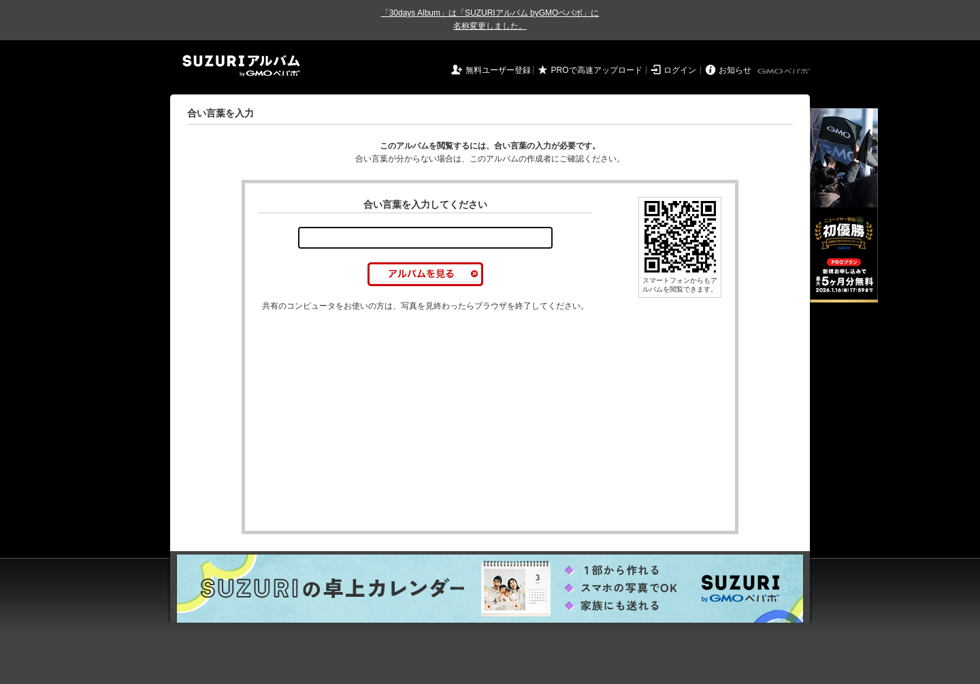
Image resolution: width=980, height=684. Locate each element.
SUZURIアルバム (241, 65)
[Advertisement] (373, 421)
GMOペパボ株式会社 (784, 71)
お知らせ (735, 70)
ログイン (680, 70)
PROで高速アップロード (596, 70)
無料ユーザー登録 (498, 70)
